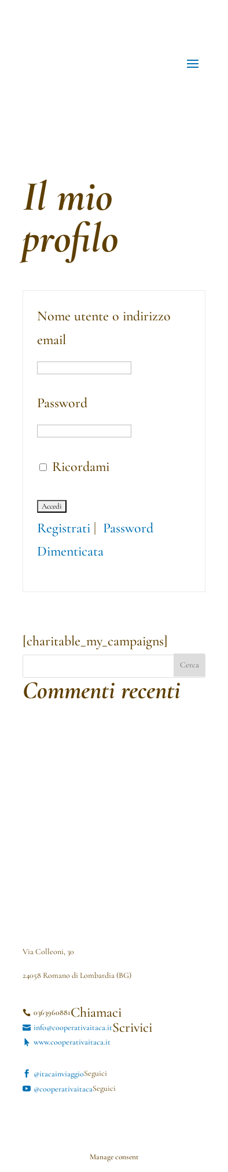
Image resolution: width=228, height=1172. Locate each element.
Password (62, 403)
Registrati (63, 528)
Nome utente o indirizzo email (104, 328)
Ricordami (74, 466)
